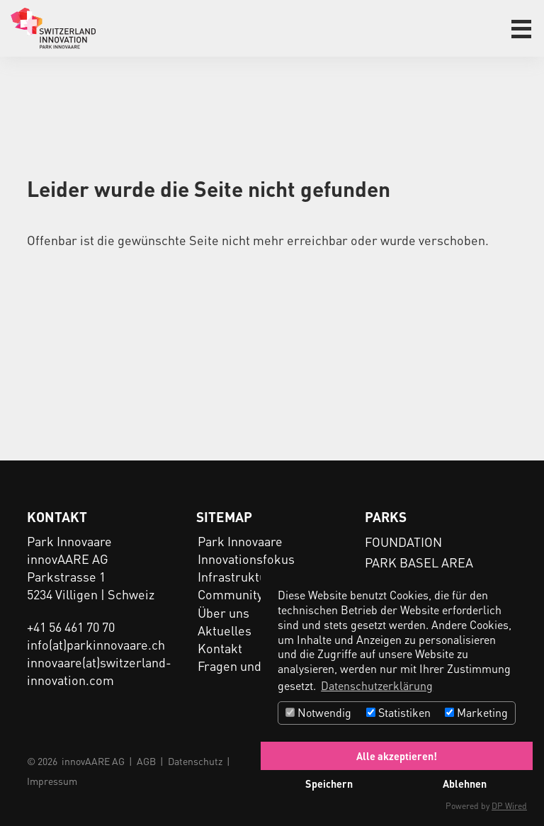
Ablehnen (465, 783)
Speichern (329, 783)
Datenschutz (195, 760)
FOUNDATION (403, 541)
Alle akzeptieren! (396, 755)
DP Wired (509, 805)
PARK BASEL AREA (419, 562)
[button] (521, 29)
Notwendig (318, 712)
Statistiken (398, 712)
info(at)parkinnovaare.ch (96, 644)
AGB (146, 760)
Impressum (52, 780)
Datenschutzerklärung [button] (377, 685)
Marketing (476, 712)
